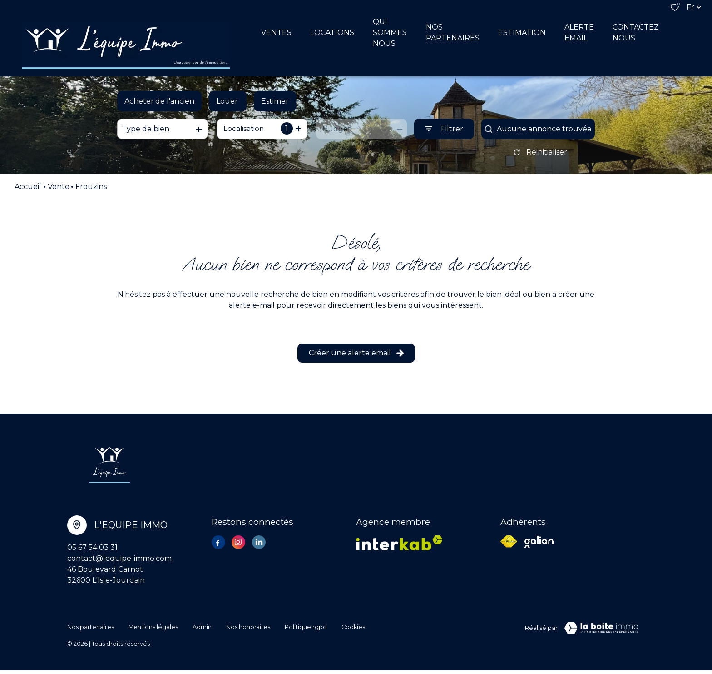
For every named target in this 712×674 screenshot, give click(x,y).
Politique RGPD (306, 631)
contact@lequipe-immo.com (119, 563)
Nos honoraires (248, 631)
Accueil (28, 192)
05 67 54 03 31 (92, 552)
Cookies (353, 631)
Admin (202, 631)
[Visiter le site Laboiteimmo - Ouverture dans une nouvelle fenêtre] (601, 633)
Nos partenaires (90, 631)
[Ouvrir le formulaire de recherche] (444, 131)
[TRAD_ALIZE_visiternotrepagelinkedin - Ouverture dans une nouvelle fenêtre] (258, 547)
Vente (58, 192)
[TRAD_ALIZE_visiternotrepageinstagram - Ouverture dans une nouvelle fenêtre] (238, 547)
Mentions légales (153, 631)
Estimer (275, 103)
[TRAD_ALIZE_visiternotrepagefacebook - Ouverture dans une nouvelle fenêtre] (218, 548)
